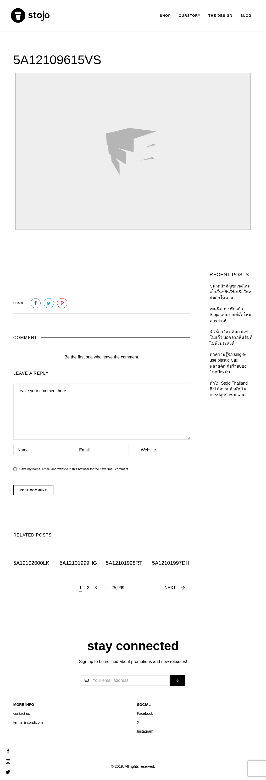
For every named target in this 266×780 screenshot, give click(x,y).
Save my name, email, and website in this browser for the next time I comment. (74, 469)
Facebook (145, 713)
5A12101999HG (78, 563)
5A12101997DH (170, 563)
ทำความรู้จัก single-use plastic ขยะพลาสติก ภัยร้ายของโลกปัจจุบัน (228, 363)
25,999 (118, 587)
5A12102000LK (31, 563)
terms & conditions (28, 722)
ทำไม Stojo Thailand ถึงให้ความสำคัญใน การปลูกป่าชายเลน (229, 389)
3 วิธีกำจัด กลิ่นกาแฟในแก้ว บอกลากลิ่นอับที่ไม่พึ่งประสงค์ (231, 337)
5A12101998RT (124, 563)
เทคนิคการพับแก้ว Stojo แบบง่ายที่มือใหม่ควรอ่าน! (230, 315)
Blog (246, 16)
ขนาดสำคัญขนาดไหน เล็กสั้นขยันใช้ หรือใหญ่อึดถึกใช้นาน (231, 292)
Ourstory (189, 16)
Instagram (145, 731)
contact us (21, 713)
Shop (165, 16)
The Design (220, 16)
